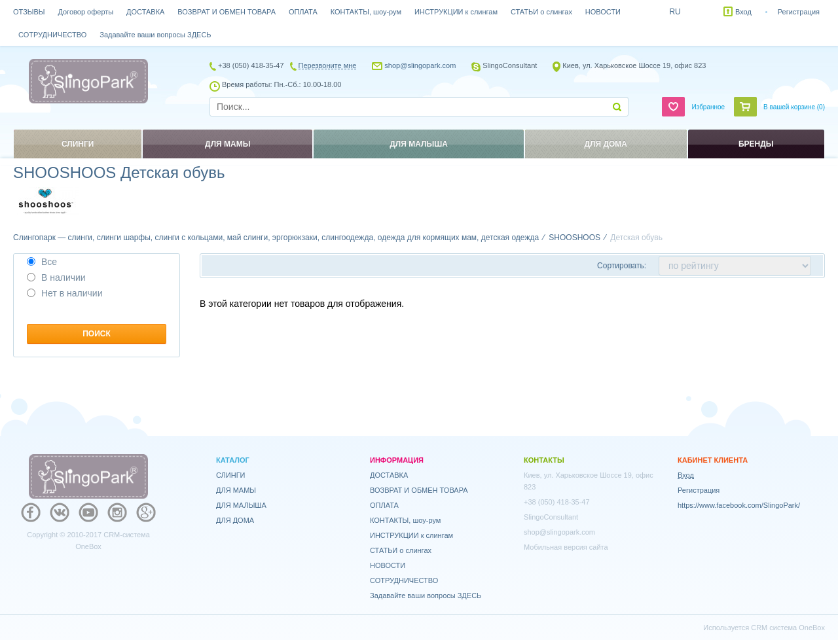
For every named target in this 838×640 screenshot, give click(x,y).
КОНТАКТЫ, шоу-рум (366, 12)
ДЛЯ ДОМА (235, 520)
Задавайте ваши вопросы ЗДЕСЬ (155, 35)
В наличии (56, 277)
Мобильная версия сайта (566, 547)
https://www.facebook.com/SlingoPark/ (739, 505)
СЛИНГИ (231, 475)
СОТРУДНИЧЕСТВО (52, 35)
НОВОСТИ (603, 12)
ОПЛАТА (303, 12)
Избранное (708, 107)
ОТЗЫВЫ (29, 12)
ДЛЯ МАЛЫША (241, 505)
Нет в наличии (65, 293)
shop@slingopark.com (420, 65)
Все (42, 262)
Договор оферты (86, 12)
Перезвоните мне (328, 65)
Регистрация (799, 12)
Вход (743, 12)
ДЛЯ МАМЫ (236, 490)
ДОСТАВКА (145, 12)
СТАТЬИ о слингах (541, 12)
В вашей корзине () (794, 107)
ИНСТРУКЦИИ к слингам (456, 12)
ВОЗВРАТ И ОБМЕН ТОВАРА (226, 12)
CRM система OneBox (788, 627)
